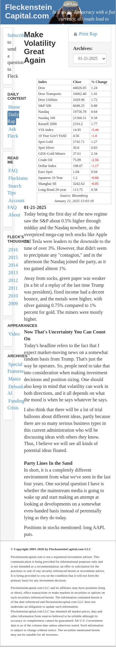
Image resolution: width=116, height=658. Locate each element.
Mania (14, 378)
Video (14, 333)
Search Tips (14, 189)
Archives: (82, 48)
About (14, 214)
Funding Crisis (15, 404)
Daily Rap (13, 118)
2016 (13, 249)
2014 (13, 265)
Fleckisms (18, 178)
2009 (13, 303)
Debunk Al (15, 390)
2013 (13, 272)
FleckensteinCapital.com (28, 11)
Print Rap (88, 33)
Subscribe (16, 35)
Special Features (15, 368)
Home (14, 107)
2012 (13, 280)
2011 (13, 288)
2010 (13, 295)
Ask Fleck (12, 132)
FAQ (13, 170)
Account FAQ (15, 204)
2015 (13, 257)
